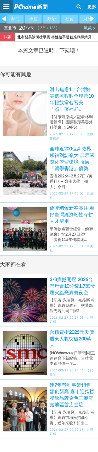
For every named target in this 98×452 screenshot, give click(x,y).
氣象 (89, 28)
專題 (33, 19)
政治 (51, 19)
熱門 (15, 19)
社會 (69, 19)
